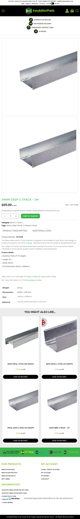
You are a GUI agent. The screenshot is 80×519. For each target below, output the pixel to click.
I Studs (43, 276)
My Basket (35, 3)
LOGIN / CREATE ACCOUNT (50, 469)
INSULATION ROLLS (9, 476)
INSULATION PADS (8, 469)
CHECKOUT (45, 479)
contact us (32, 280)
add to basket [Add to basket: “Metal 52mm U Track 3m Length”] (20, 441)
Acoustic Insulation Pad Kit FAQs (15, 490)
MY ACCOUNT (46, 472)
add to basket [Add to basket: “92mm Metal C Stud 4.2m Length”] (59, 377)
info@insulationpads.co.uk (65, 1)
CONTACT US (6, 499)
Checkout (42, 3)
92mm (9, 226)
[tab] (15, 231)
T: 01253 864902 (7, 502)
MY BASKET (45, 476)
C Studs (28, 276)
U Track (34, 226)
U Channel (27, 226)
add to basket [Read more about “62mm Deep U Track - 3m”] (59, 441)
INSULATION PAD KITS (9, 472)
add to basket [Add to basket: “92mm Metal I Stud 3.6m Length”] (20, 377)
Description (20, 231)
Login (22, 3)
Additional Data (41, 231)
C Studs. (29, 243)
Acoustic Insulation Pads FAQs (14, 493)
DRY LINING (6, 479)
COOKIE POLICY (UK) (9, 496)
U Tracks (35, 276)
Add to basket (30, 216)
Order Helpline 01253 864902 (47, 1)
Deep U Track (17, 226)
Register (28, 3)
